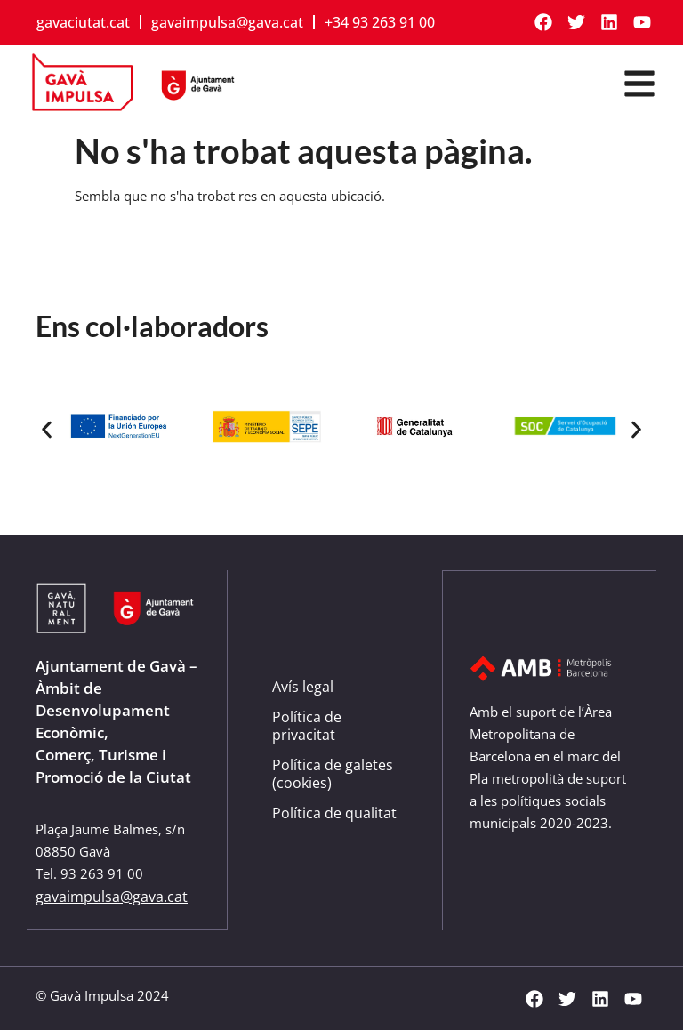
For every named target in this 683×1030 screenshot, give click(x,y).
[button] (47, 430)
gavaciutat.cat (83, 22)
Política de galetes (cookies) (332, 774)
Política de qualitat (334, 813)
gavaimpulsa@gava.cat (227, 22)
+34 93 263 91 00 (380, 22)
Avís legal (302, 686)
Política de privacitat (307, 725)
